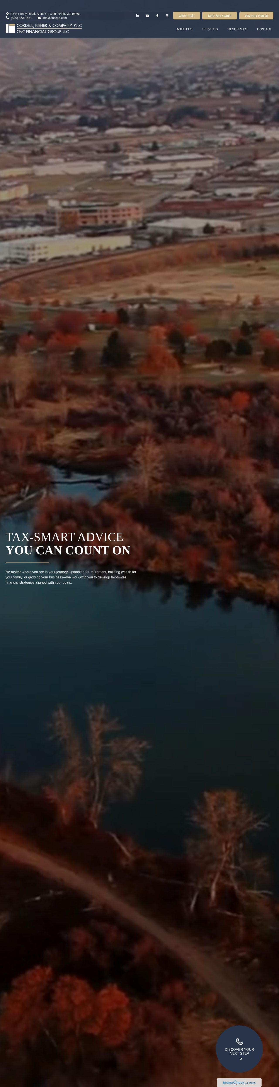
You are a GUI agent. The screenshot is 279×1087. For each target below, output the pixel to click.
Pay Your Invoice (256, 4)
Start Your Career (219, 4)
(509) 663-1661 (19, 6)
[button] (184, 17)
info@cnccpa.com (52, 6)
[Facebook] (157, 4)
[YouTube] (147, 4)
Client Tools (186, 4)
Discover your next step (239, 1046)
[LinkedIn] (137, 4)
